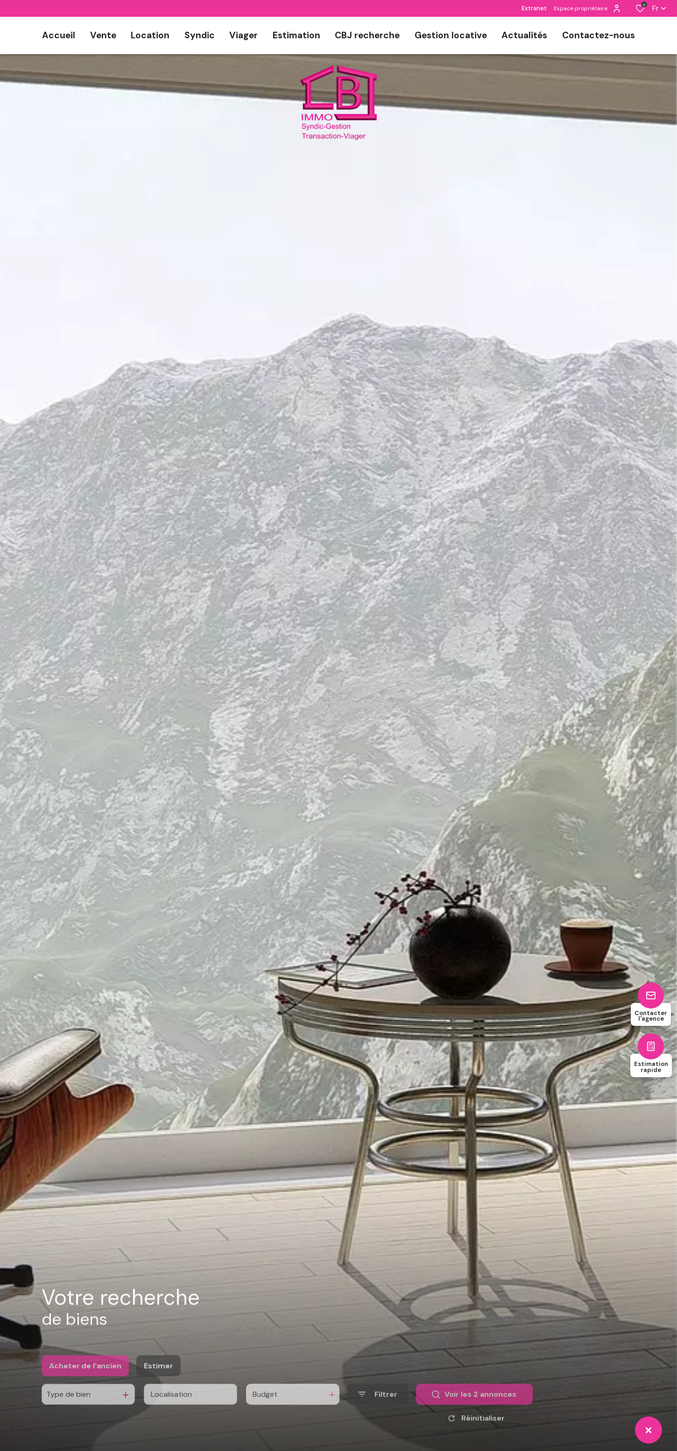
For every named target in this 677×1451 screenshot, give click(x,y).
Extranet (534, 8)
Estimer (158, 1382)
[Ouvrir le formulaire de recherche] (378, 1410)
